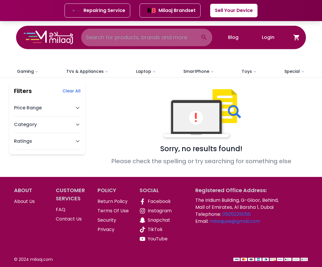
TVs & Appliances (87, 71)
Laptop (146, 71)
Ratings (47, 141)
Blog (233, 37)
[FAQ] (72, 209)
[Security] (114, 220)
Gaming (28, 71)
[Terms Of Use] (114, 210)
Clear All (71, 91)
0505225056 (236, 214)
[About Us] (30, 201)
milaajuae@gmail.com (235, 221)
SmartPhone (199, 71)
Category (47, 124)
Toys (249, 71)
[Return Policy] (114, 201)
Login (268, 37)
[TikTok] (156, 229)
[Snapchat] (156, 220)
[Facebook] (156, 201)
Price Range (47, 107)
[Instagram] (156, 210)
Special (294, 71)
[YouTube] (156, 238)
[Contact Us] (72, 219)
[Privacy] (114, 229)
